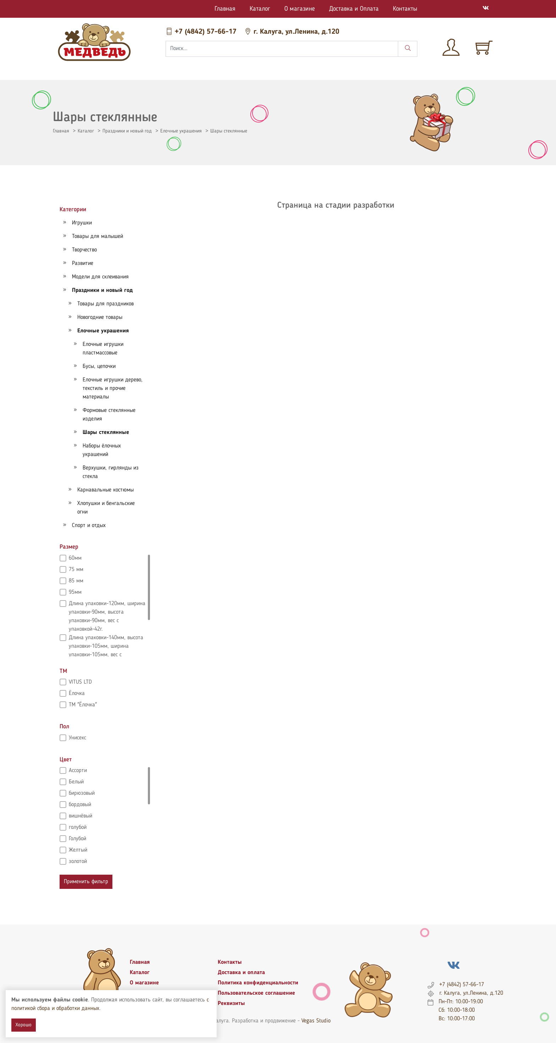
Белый (76, 782)
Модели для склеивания (100, 277)
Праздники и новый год (127, 131)
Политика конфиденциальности (258, 983)
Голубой (77, 839)
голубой (78, 827)
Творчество (84, 250)
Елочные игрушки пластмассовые (103, 349)
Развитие (82, 263)
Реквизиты (231, 1003)
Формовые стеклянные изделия (109, 415)
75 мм (76, 569)
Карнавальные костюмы (105, 490)
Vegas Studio (315, 1021)
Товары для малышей (97, 236)
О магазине (299, 9)
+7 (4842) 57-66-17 (202, 32)
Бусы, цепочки (99, 366)
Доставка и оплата (241, 973)
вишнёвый (80, 816)
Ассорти (78, 770)
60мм (75, 558)
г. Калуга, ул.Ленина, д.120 (291, 32)
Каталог (260, 9)
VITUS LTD (80, 682)
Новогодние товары (99, 317)
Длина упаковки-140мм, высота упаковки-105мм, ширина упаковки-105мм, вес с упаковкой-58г (106, 638)
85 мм (76, 581)
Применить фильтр (86, 882)
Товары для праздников (105, 304)
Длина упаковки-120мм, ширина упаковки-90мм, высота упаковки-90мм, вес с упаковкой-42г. (107, 604)
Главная (225, 9)
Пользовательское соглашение (256, 993)
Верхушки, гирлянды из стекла (111, 472)
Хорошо (24, 1024)
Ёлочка (77, 693)
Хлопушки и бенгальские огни (106, 508)
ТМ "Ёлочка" (83, 705)
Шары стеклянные (228, 131)
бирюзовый (82, 793)
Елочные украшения (181, 131)
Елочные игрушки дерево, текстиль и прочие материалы (113, 388)
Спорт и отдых (89, 525)
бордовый (80, 805)
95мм (75, 592)
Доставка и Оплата (354, 9)
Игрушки (82, 223)
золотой (78, 861)
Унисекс (77, 738)
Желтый (78, 850)
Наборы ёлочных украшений (102, 450)
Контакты (405, 9)
